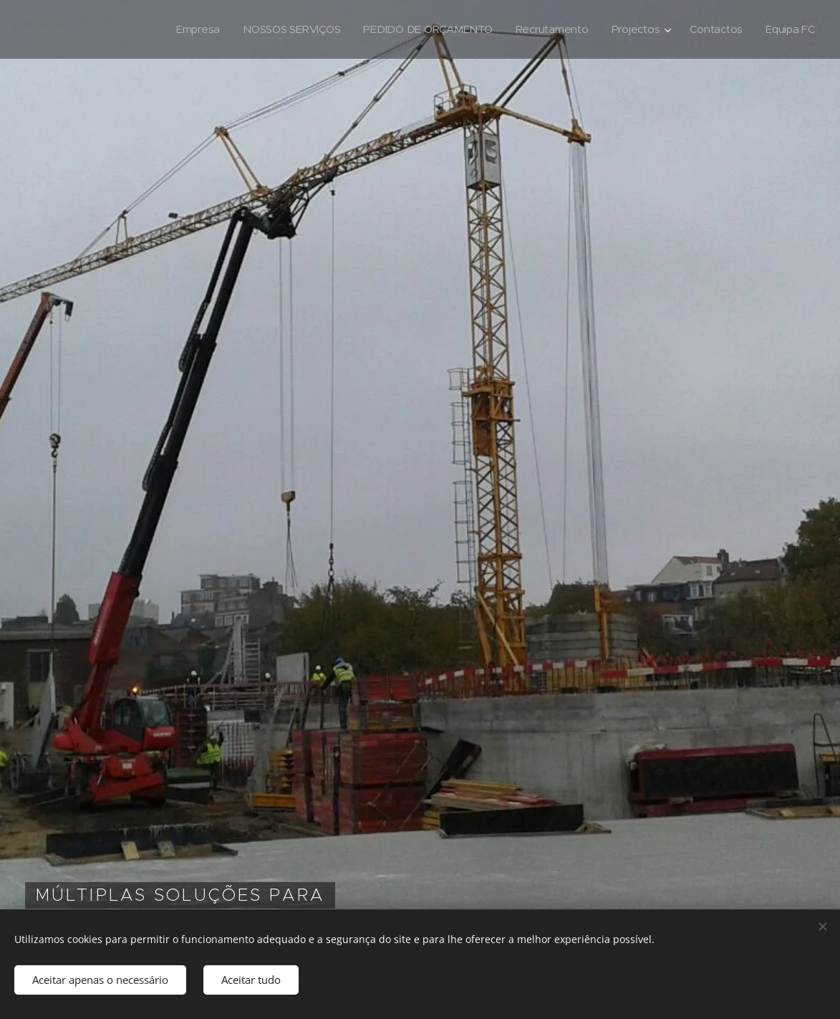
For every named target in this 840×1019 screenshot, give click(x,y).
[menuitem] (188, 29)
